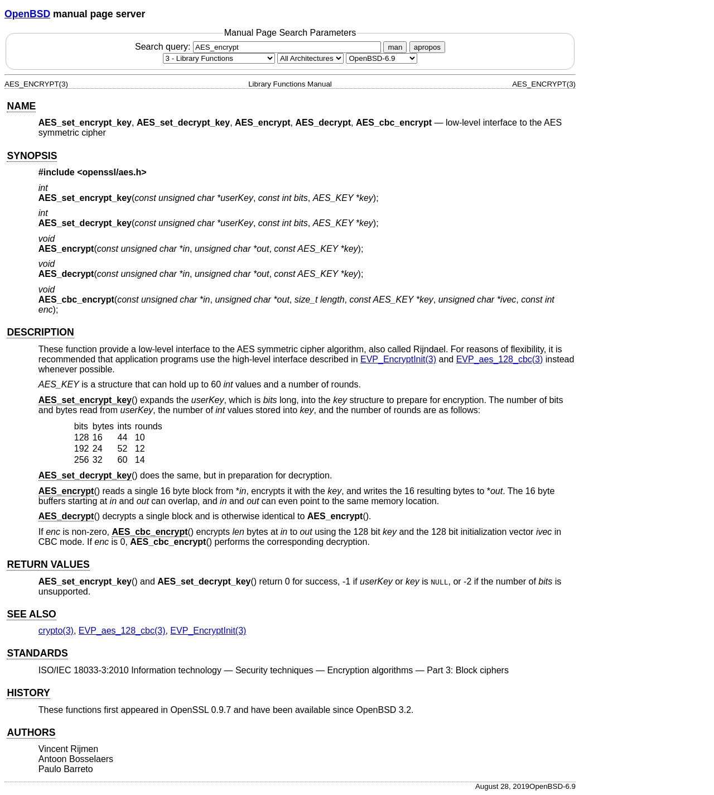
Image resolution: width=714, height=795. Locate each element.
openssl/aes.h (112, 172)
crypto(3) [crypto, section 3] (56, 630)
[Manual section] (219, 58)
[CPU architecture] (310, 58)
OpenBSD (27, 14)
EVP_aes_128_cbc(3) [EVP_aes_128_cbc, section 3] (499, 359)
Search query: (259, 46)
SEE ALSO (31, 614)
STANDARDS (37, 653)
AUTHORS (31, 732)
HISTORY (28, 692)
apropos (427, 47)
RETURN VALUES (48, 564)
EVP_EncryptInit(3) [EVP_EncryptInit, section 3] (398, 359)
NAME (21, 106)
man (395, 47)
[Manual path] (381, 58)
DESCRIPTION (40, 332)
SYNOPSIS (32, 155)
